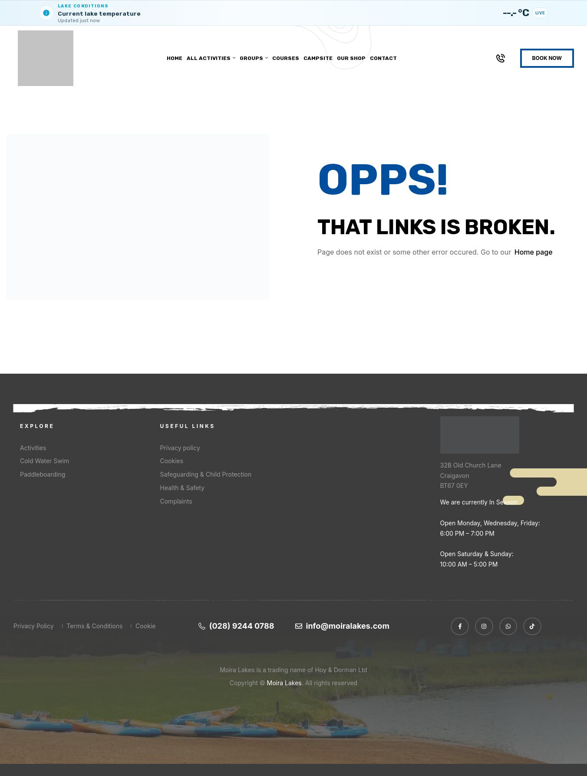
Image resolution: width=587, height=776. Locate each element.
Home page (533, 251)
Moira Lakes (284, 682)
